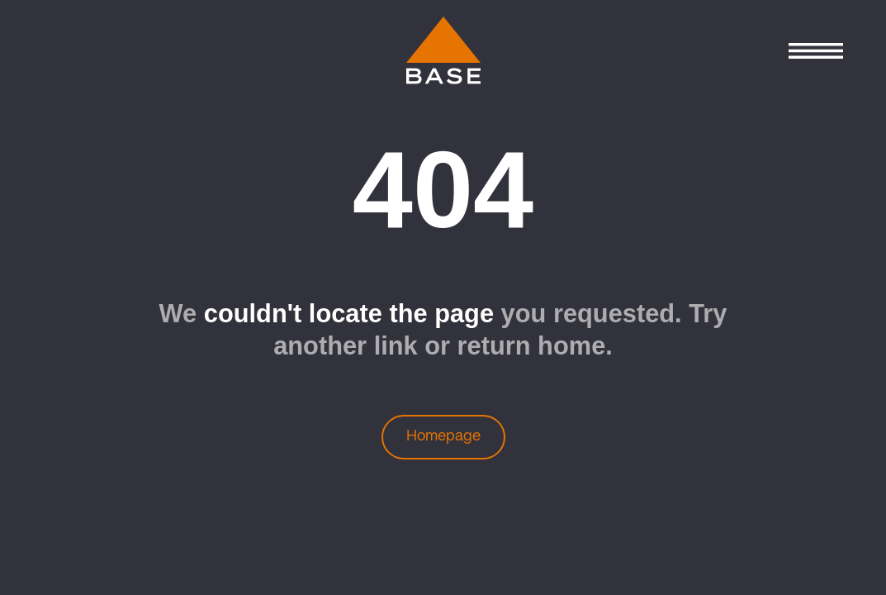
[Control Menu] (815, 51)
